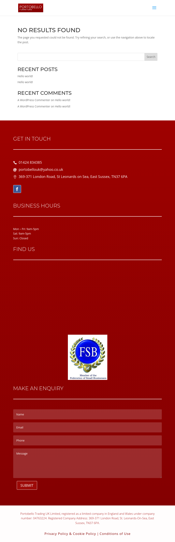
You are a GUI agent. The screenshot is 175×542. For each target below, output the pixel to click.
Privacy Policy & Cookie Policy (70, 533)
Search (151, 57)
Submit (27, 485)
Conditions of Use (115, 533)
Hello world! (25, 76)
